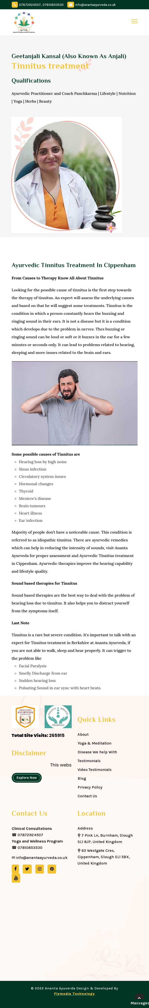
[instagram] (39, 869)
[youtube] (16, 878)
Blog (82, 778)
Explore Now (27, 778)
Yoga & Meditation (94, 743)
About (83, 734)
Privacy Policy (90, 787)
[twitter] (27, 869)
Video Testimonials (94, 769)
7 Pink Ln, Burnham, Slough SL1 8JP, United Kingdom (105, 838)
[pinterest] (52, 869)
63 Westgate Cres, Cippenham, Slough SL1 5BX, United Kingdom (104, 857)
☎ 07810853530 (37, 844)
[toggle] (134, 21)
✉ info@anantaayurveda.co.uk (40, 857)
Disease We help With (97, 752)
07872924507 (30, 5)
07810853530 (53, 5)
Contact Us (87, 796)
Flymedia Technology (74, 994)
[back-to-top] (139, 998)
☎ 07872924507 (32, 831)
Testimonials (89, 760)
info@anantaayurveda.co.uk (95, 5)
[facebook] (15, 869)
